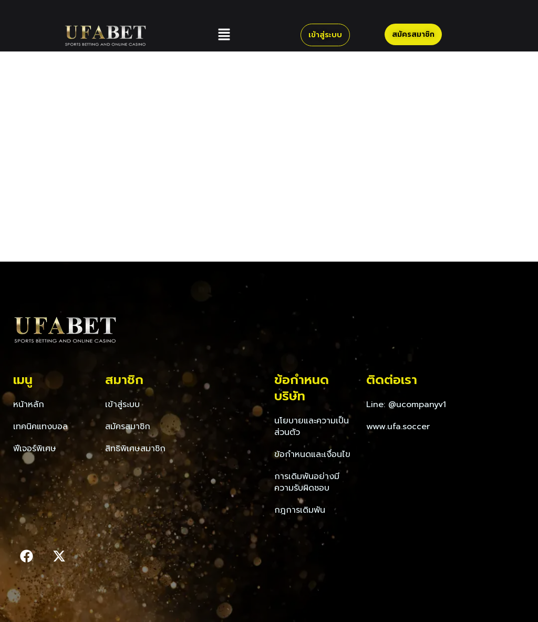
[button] (223, 35)
